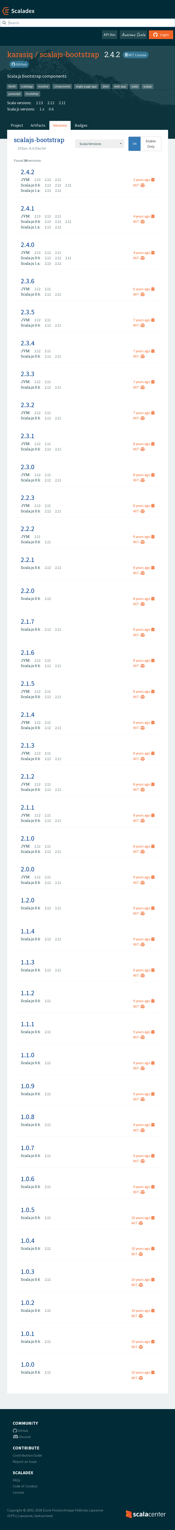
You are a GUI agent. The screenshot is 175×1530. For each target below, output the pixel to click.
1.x (42, 109)
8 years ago (143, 444)
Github (20, 1430)
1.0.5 (27, 1209)
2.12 (50, 102)
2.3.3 (27, 373)
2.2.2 (27, 528)
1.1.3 (27, 962)
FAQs (16, 1480)
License (18, 1492)
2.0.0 (27, 869)
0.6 (51, 109)
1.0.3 (27, 1271)
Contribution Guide (27, 1455)
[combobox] (99, 143)
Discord (21, 1437)
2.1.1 (27, 807)
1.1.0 (27, 1055)
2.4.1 (27, 208)
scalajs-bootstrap (69, 54)
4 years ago (143, 216)
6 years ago (143, 289)
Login (161, 34)
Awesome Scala (133, 34)
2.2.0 (27, 590)
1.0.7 (27, 1147)
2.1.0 (27, 838)
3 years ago (143, 179)
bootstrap (32, 94)
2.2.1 (27, 559)
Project (17, 125)
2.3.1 (27, 435)
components (62, 86)
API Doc (110, 34)
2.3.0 (27, 466)
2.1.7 (27, 621)
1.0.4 (27, 1240)
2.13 (39, 102)
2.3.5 (27, 312)
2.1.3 (27, 745)
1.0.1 (27, 1333)
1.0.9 (27, 1086)
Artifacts (38, 125)
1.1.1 (27, 1024)
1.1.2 (27, 993)
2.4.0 (27, 244)
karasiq (20, 54)
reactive (43, 86)
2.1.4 (27, 714)
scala (135, 86)
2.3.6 (27, 281)
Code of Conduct (25, 1486)
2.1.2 (27, 776)
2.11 (62, 102)
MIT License (135, 55)
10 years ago (142, 1217)
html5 (12, 86)
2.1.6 (27, 652)
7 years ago (143, 320)
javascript (14, 94)
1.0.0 (27, 1364)
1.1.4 (27, 931)
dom (106, 86)
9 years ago (143, 877)
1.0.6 (27, 1178)
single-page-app (86, 86)
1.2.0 (27, 900)
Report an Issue (25, 1461)
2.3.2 (27, 404)
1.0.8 (27, 1116)
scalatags (27, 86)
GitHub (19, 64)
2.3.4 (27, 343)
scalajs (147, 86)
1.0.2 (27, 1302)
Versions (60, 125)
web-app (120, 86)
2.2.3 (27, 497)
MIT (139, 185)
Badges (81, 125)
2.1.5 (27, 683)
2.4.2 (27, 172)
